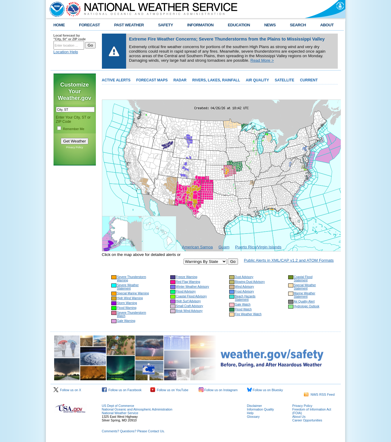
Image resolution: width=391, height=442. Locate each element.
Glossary (253, 416)
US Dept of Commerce (118, 406)
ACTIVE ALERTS (116, 80)
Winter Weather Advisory (192, 286)
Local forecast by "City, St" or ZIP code (70, 37)
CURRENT (309, 80)
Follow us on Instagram (218, 390)
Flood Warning (127, 307)
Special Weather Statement (305, 286)
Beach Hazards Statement (245, 298)
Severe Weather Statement (128, 286)
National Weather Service (120, 413)
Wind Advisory (244, 286)
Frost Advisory (244, 291)
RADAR (179, 80)
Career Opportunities (307, 420)
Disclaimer (254, 406)
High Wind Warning (130, 298)
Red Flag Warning (188, 281)
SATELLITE (284, 80)
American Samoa (197, 247)
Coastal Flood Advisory (191, 296)
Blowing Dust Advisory (250, 281)
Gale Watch (243, 304)
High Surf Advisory (188, 301)
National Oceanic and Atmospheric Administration (137, 409)
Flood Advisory (186, 291)
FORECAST (89, 25)
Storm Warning (127, 303)
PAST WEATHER (129, 25)
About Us (299, 416)
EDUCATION (239, 25)
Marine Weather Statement (304, 295)
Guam (223, 247)
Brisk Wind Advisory (189, 311)
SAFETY (165, 25)
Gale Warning (126, 320)
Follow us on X (67, 390)
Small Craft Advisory (189, 306)
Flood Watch (243, 309)
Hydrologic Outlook (306, 306)
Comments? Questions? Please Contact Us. (133, 431)
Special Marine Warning (133, 293)
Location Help (66, 52)
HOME (59, 25)
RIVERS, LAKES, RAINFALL (216, 80)
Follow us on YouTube (169, 390)
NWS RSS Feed (319, 394)
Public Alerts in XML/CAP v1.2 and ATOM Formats (289, 260)
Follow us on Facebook (122, 390)
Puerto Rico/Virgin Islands (258, 247)
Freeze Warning (186, 277)
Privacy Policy (74, 147)
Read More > (262, 60)
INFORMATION (200, 25)
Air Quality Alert (304, 301)
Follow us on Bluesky (265, 390)
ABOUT (327, 25)
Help (250, 413)
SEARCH (298, 25)
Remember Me (73, 129)
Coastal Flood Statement (303, 278)
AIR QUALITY (257, 80)
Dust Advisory (244, 277)
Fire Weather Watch (248, 314)
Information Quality (260, 409)
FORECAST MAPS (152, 80)
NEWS (270, 25)
